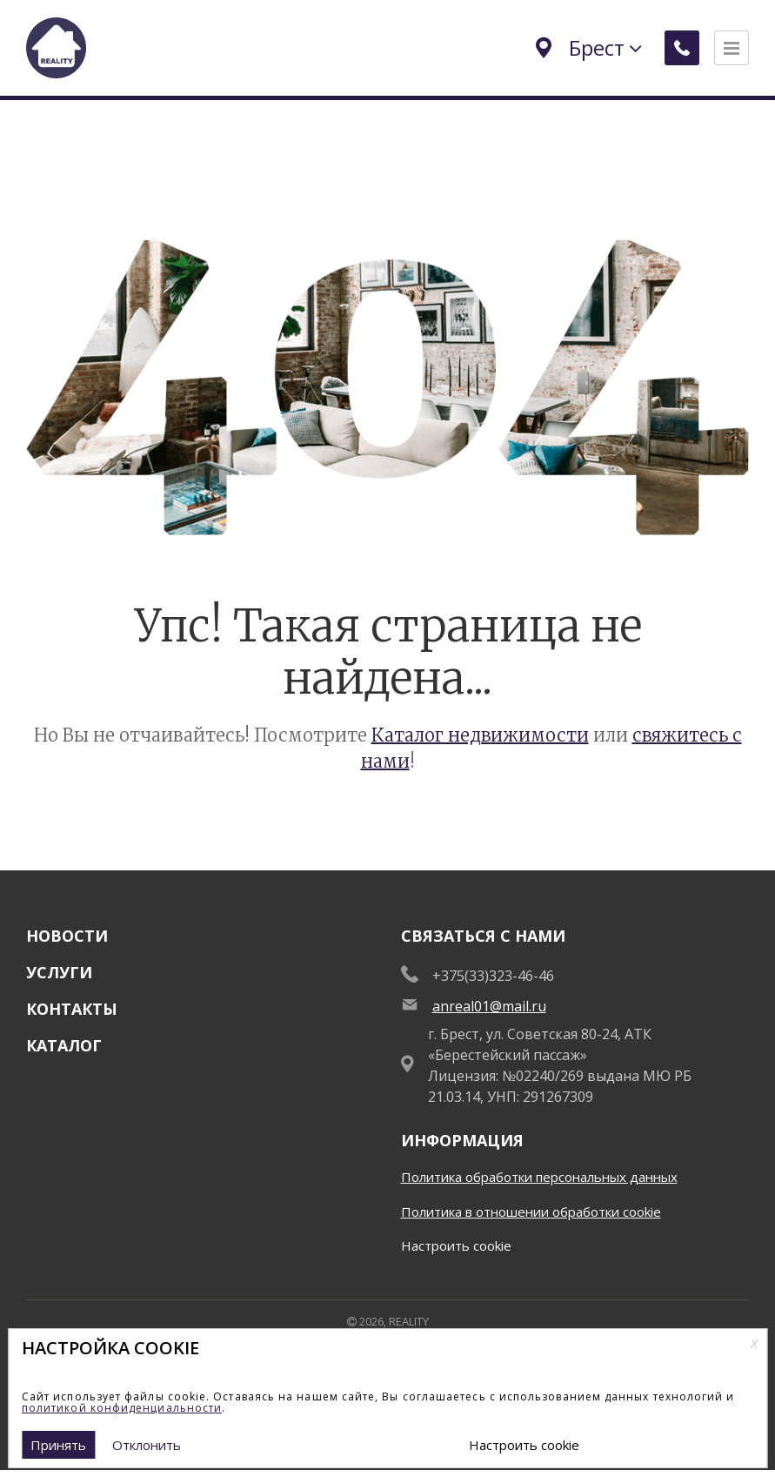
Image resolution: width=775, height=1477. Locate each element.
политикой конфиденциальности (122, 1407)
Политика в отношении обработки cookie (531, 1211)
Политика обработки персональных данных (539, 1176)
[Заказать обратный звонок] (679, 47)
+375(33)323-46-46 (493, 975)
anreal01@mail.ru (489, 1006)
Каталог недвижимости (480, 735)
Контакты (71, 1008)
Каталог (64, 1045)
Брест (586, 47)
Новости (67, 935)
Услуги (59, 972)
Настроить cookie (456, 1245)
